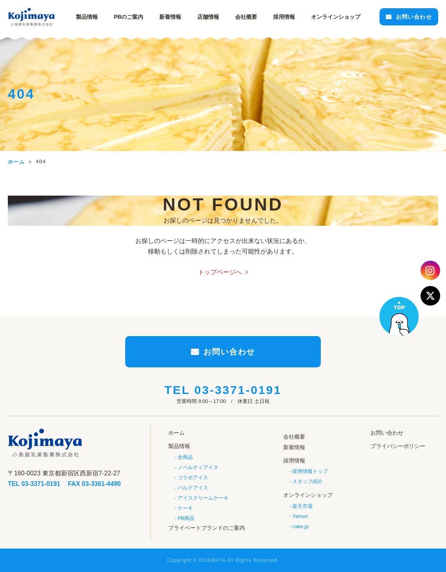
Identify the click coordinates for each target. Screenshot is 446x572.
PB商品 (186, 518)
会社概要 (246, 17)
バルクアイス (193, 488)
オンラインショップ (308, 495)
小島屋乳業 (31, 17)
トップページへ (220, 272)
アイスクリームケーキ (203, 498)
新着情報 (170, 17)
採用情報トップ (310, 471)
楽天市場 (302, 506)
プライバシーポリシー (397, 446)
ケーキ (185, 508)
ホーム (176, 433)
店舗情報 (208, 17)
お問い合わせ (414, 17)
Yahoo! (300, 516)
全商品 (185, 457)
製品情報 (87, 17)
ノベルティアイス (198, 467)
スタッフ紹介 (307, 481)
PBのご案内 (128, 17)
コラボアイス (193, 477)
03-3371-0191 (238, 389)
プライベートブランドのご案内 (206, 528)
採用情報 (284, 17)
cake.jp (300, 526)
